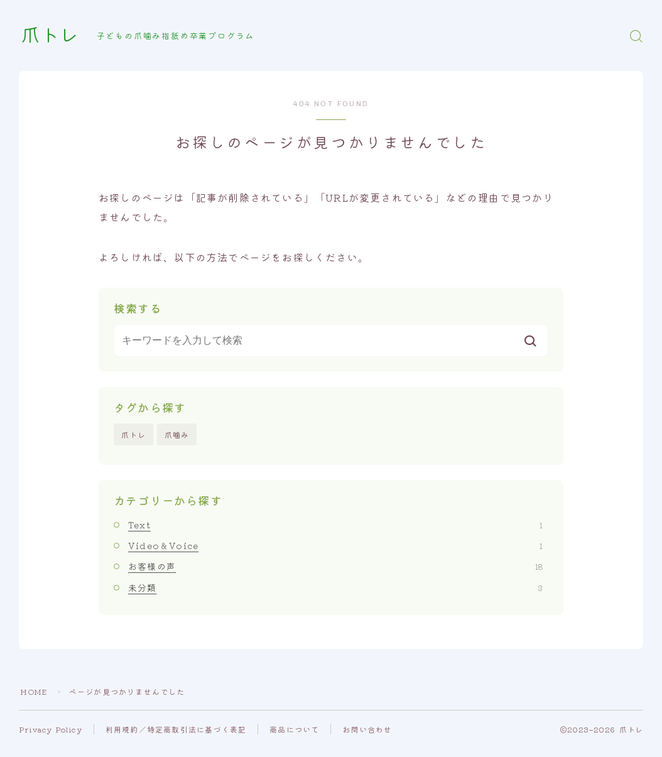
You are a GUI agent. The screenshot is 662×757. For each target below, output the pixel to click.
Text (335, 524)
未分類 (335, 587)
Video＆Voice (335, 545)
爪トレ (51, 35)
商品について (295, 729)
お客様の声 (335, 566)
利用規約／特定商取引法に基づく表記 (176, 729)
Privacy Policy (51, 729)
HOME (34, 691)
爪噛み (177, 434)
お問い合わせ (368, 729)
